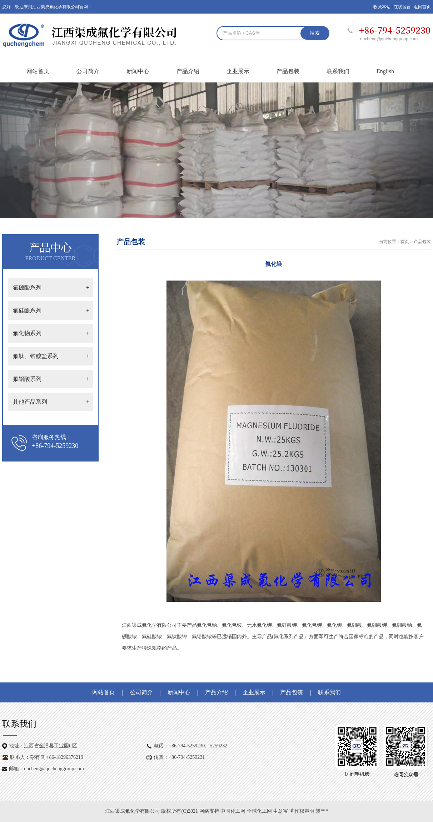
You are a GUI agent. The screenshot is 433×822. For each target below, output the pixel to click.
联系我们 (338, 71)
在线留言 (402, 6)
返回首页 (422, 6)
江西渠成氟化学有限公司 (132, 811)
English (385, 71)
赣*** (321, 811)
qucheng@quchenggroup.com (54, 768)
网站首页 (37, 71)
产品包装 (288, 71)
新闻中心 (137, 71)
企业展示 (238, 71)
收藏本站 (381, 6)
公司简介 (87, 71)
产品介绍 (187, 71)
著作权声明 (302, 811)
